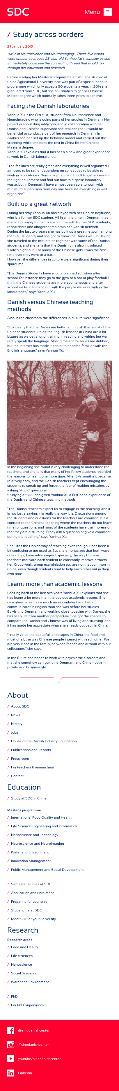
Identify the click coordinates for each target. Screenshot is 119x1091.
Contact (15, 776)
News (13, 715)
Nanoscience (19, 964)
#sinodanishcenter (28, 1044)
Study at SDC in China (27, 798)
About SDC (18, 706)
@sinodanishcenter (28, 1030)
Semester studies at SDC (29, 884)
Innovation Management (29, 861)
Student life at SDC (24, 910)
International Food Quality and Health (39, 817)
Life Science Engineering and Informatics (42, 826)
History (14, 723)
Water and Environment (28, 852)
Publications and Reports (29, 750)
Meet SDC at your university (31, 919)
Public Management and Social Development (45, 869)
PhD (12, 996)
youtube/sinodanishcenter (34, 1058)
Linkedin (19, 1073)
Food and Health (22, 947)
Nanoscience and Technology (32, 835)
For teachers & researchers (30, 767)
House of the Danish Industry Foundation (42, 741)
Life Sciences (20, 956)
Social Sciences (21, 973)
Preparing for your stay (27, 901)
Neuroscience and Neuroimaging (35, 843)
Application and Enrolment (30, 893)
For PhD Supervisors (25, 1005)
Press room (18, 758)
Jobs (12, 732)
